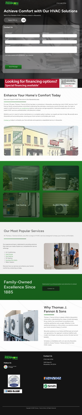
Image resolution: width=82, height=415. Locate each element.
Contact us (7, 120)
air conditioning (24, 108)
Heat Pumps (9, 254)
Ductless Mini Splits (11, 260)
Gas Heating (9, 256)
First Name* (8, 33)
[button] (76, 3)
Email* (7, 39)
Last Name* (45, 33)
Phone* (44, 39)
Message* (8, 45)
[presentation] (17, 60)
